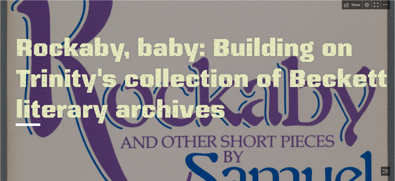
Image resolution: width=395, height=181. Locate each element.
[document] (197, 90)
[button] (352, 4)
